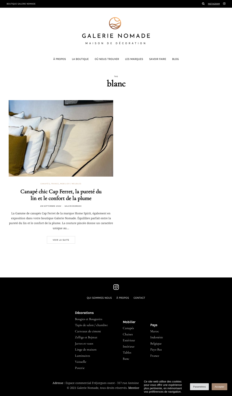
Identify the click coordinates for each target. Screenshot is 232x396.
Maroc (154, 331)
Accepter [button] (219, 386)
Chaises (128, 334)
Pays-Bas (156, 349)
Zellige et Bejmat (86, 337)
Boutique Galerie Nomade (21, 3)
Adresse (58, 383)
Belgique (156, 343)
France (55, 184)
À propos (59, 59)
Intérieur (129, 346)
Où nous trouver (107, 59)
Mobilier (129, 322)
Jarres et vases (84, 343)
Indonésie (156, 337)
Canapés (45, 184)
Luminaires (82, 356)
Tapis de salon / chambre (91, 325)
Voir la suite (61, 240)
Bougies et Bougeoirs (88, 319)
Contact (139, 297)
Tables (127, 352)
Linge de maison (85, 349)
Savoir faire (157, 59)
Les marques (134, 59)
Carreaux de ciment (88, 331)
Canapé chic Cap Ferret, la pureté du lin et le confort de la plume (61, 195)
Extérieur (129, 340)
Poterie (80, 368)
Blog (175, 59)
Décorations (84, 313)
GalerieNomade (73, 206)
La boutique (80, 59)
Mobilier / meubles (70, 184)
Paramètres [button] (199, 386)
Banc (126, 359)
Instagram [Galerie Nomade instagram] (214, 3)
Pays (153, 325)
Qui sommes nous (99, 297)
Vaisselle (80, 362)
